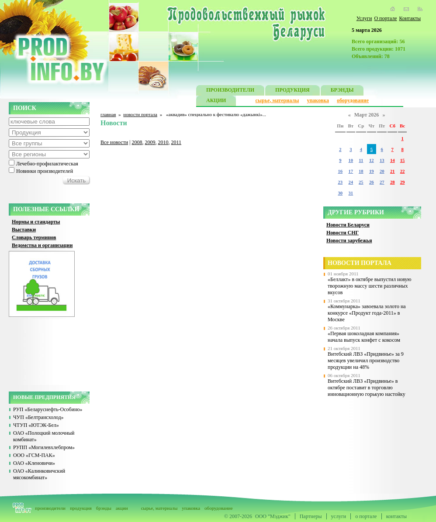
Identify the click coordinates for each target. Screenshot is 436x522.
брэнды (103, 508)
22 (402, 171)
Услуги (364, 18)
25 (361, 182)
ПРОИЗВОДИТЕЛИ (230, 91)
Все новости (114, 142)
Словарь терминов (34, 237)
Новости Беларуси (348, 225)
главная (108, 114)
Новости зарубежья (349, 240)
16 (340, 171)
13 (382, 160)
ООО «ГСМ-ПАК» (34, 455)
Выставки (24, 230)
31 (351, 193)
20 (382, 171)
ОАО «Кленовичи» (34, 463)
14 (392, 160)
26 (371, 182)
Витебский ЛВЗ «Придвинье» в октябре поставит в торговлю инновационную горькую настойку (366, 387)
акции (122, 508)
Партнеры (311, 516)
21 (392, 171)
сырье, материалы (277, 100)
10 (351, 160)
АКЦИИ (216, 101)
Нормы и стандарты (36, 222)
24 (351, 182)
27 (382, 182)
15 (402, 160)
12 (371, 160)
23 (340, 182)
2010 (163, 142)
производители (50, 508)
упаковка (318, 100)
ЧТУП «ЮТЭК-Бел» (36, 425)
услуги (338, 516)
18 (361, 171)
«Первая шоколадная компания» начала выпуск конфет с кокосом (364, 336)
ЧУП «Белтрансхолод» (38, 417)
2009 (150, 142)
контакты (396, 516)
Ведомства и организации (42, 245)
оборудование (353, 100)
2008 (137, 142)
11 (361, 160)
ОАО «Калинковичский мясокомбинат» (39, 474)
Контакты (410, 18)
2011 (176, 142)
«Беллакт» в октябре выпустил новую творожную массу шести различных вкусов (370, 285)
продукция (81, 508)
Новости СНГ (342, 233)
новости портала (140, 114)
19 (371, 171)
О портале (385, 18)
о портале (366, 516)
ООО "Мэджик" (273, 516)
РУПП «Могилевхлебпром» (44, 447)
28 (392, 182)
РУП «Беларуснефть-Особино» (48, 409)
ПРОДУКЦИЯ (292, 91)
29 (402, 182)
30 (340, 193)
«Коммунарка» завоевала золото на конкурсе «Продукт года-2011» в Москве (367, 313)
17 (351, 171)
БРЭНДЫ (342, 91)
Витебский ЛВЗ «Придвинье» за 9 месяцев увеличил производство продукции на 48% (366, 360)
